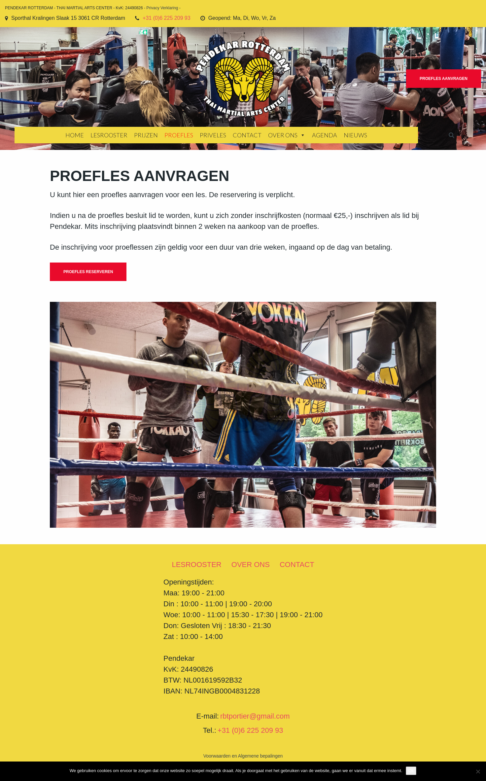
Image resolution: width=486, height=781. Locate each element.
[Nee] (477, 771)
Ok (411, 770)
